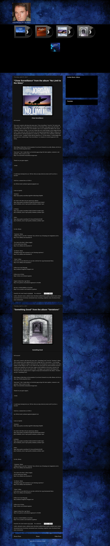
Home (38, 536)
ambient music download (32, 296)
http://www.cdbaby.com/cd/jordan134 (23, 237)
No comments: (37, 293)
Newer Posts (17, 536)
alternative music (22, 296)
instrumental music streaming (36, 297)
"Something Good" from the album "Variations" (36, 309)
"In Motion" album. (23, 130)
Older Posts (58, 536)
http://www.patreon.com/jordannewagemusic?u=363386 (27, 282)
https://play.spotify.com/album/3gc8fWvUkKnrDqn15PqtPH (28, 195)
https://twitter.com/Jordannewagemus (23, 276)
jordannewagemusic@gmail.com (31, 184)
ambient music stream (55, 296)
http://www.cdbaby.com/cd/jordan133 (23, 246)
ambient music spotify (44, 296)
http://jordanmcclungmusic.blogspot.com (23, 269)
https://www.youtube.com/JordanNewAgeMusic (25, 289)
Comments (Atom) (40, 541)
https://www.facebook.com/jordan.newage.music (25, 155)
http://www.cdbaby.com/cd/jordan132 (23, 254)
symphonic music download (50, 297)
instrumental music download (21, 297)
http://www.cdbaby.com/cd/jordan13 (22, 262)
